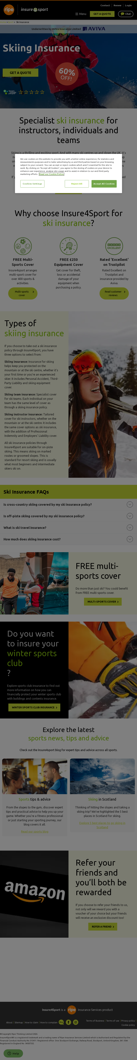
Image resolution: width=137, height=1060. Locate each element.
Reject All (76, 184)
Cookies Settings (32, 184)
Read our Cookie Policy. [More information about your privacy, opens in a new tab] (51, 174)
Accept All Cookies (104, 184)
